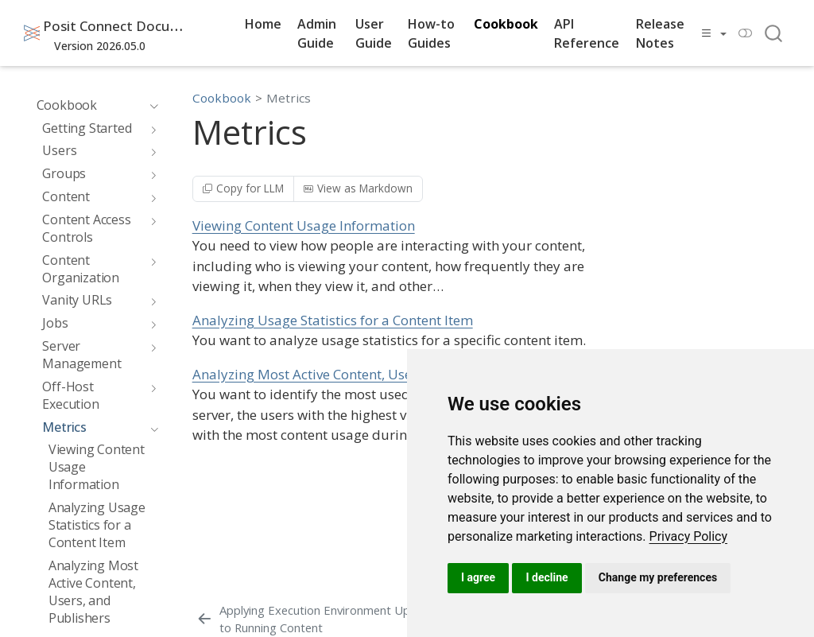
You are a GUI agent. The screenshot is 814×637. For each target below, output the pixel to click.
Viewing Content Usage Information (303, 225)
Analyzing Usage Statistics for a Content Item (332, 320)
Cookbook (221, 98)
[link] (688, 536)
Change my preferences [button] (658, 577)
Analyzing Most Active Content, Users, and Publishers (358, 374)
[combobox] (774, 33)
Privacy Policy (688, 536)
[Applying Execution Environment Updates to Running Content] (325, 618)
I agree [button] (478, 577)
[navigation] (150, 105)
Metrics (288, 98)
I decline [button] (546, 577)
